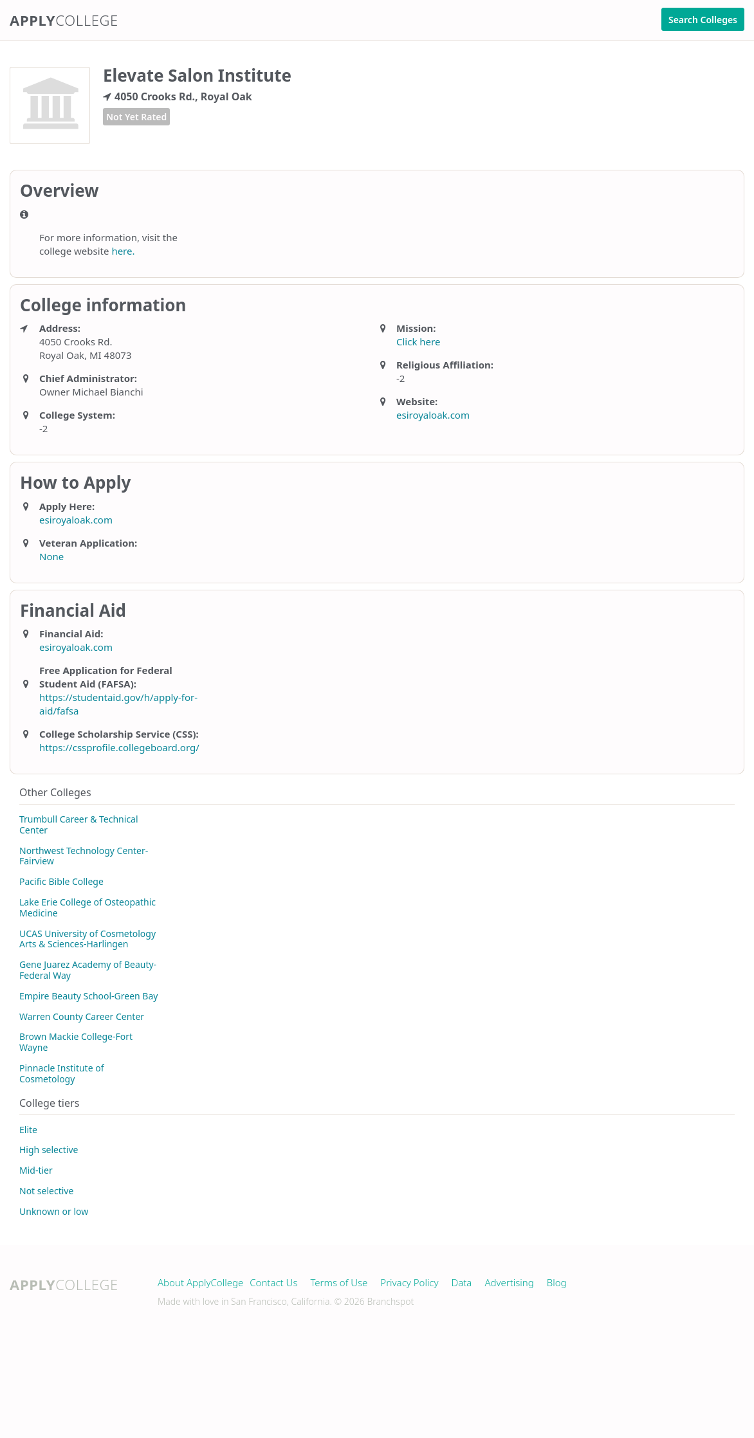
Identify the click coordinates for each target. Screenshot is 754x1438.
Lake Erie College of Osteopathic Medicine (87, 907)
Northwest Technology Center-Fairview (83, 856)
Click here (418, 341)
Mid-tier (36, 1170)
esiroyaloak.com (433, 414)
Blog (557, 1282)
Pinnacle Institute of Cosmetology (61, 1073)
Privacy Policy (409, 1282)
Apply (64, 20)
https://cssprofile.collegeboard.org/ (119, 747)
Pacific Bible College (61, 881)
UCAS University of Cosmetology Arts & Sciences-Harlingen (87, 939)
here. (122, 250)
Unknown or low (53, 1211)
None (51, 556)
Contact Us (273, 1282)
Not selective (46, 1191)
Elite (28, 1130)
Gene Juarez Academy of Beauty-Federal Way (87, 969)
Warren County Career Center (81, 1016)
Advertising (508, 1282)
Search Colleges (702, 20)
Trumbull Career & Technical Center (78, 824)
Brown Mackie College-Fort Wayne (76, 1041)
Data (462, 1282)
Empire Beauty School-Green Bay (88, 996)
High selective (48, 1149)
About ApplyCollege (200, 1282)
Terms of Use (338, 1282)
